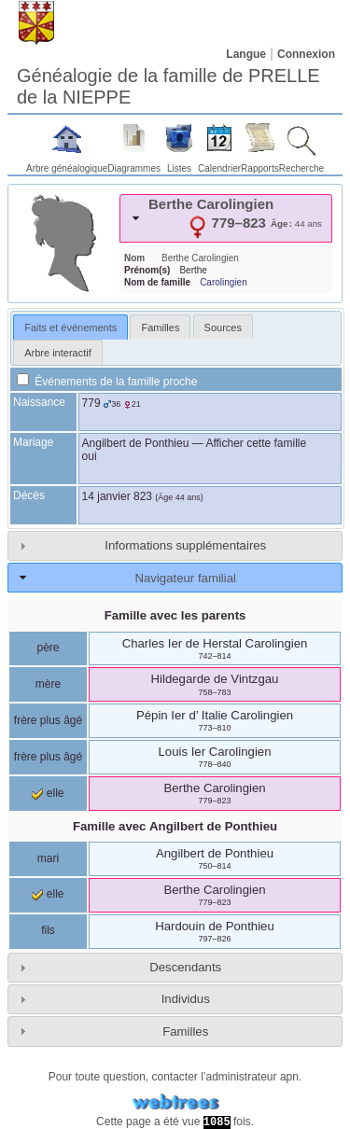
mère (48, 683)
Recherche (301, 168)
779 (91, 403)
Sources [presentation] (223, 327)
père (47, 647)
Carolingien (223, 282)
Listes (179, 168)
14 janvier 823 (117, 496)
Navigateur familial (184, 578)
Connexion (306, 54)
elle (47, 793)
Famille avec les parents (175, 615)
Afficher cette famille (255, 443)
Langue (246, 54)
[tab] (225, 218)
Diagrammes (134, 168)
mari (48, 858)
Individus (185, 999)
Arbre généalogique (66, 168)
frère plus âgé (48, 720)
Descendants (185, 967)
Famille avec (175, 826)
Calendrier (219, 168)
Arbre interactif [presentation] (57, 352)
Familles (185, 1031)
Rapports (260, 168)
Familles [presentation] (160, 327)
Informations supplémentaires (185, 545)
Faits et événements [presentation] (70, 327)
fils (48, 930)
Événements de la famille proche (107, 381)
